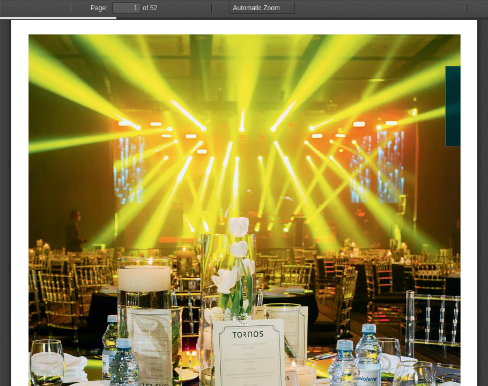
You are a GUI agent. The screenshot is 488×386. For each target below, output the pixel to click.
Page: (99, 8)
